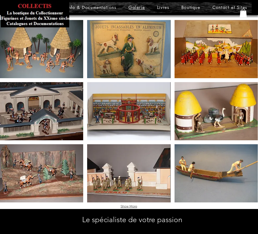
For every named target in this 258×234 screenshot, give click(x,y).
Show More (129, 206)
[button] (243, 13)
